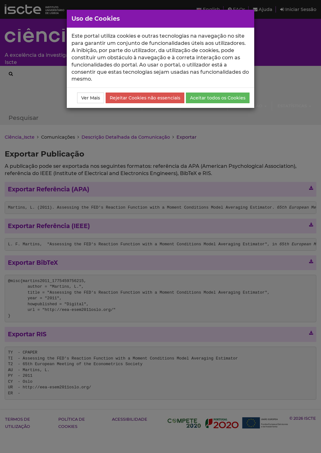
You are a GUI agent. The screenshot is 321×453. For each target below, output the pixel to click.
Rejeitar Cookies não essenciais (145, 98)
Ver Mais (90, 98)
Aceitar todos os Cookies (217, 98)
